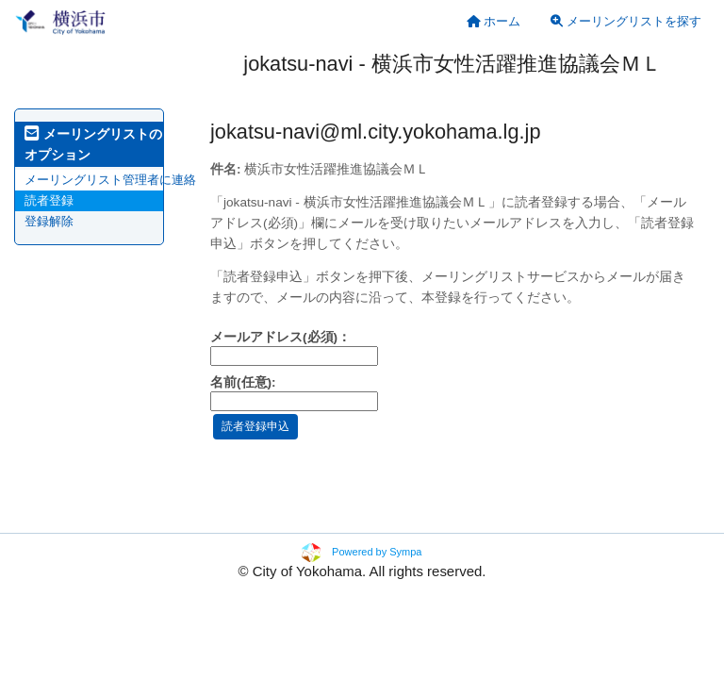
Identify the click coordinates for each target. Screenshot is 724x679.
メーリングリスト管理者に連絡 (110, 180)
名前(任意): (243, 382)
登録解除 (49, 221)
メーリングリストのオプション (93, 144)
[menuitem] (494, 21)
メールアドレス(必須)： (280, 337)
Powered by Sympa (376, 551)
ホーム (494, 21)
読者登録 (49, 200)
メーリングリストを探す (626, 21)
